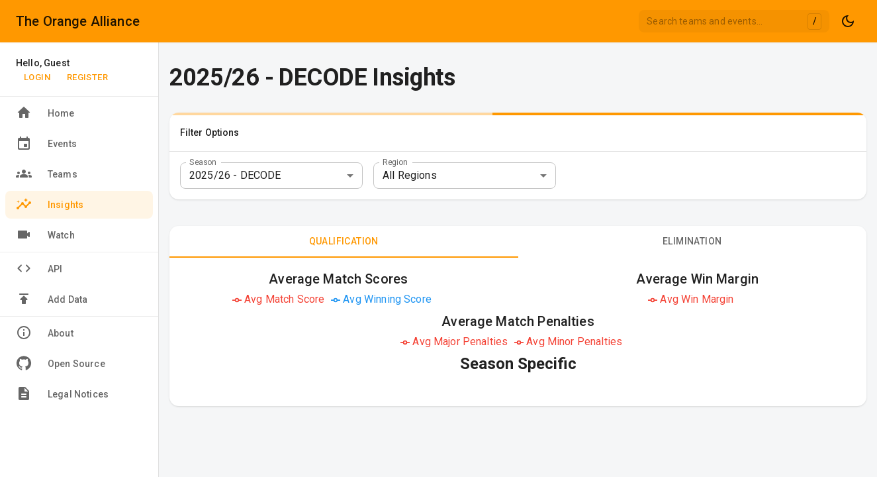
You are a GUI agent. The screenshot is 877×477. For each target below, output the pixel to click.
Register (87, 77)
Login (37, 77)
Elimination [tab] (692, 241)
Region (395, 161)
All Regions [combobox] (410, 175)
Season (202, 161)
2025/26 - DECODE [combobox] (235, 175)
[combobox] (734, 21)
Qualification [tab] (344, 241)
